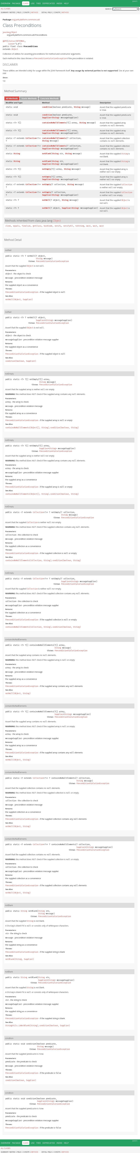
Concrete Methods (49, 98)
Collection (30, 138)
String (77, 107)
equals (16, 226)
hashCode (48, 226)
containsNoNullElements (54, 123)
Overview (5, 3)
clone (8, 226)
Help (66, 3)
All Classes (5, 9)
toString (79, 226)
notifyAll (68, 226)
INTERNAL (20, 41)
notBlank (46, 153)
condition (47, 107)
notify (58, 226)
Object (14, 49)
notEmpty (46, 169)
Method (34, 12)
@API (5, 41)
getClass (37, 226)
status (11, 41)
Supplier (46, 117)
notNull (46, 200)
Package (16, 3)
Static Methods (29, 98)
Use (32, 3)
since (11, 44)
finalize (26, 226)
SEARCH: (108, 9)
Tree (38, 3)
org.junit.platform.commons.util (26, 19)
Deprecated (48, 3)
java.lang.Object (10, 32)
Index (59, 3)
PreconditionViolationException (52, 261)
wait (88, 226)
